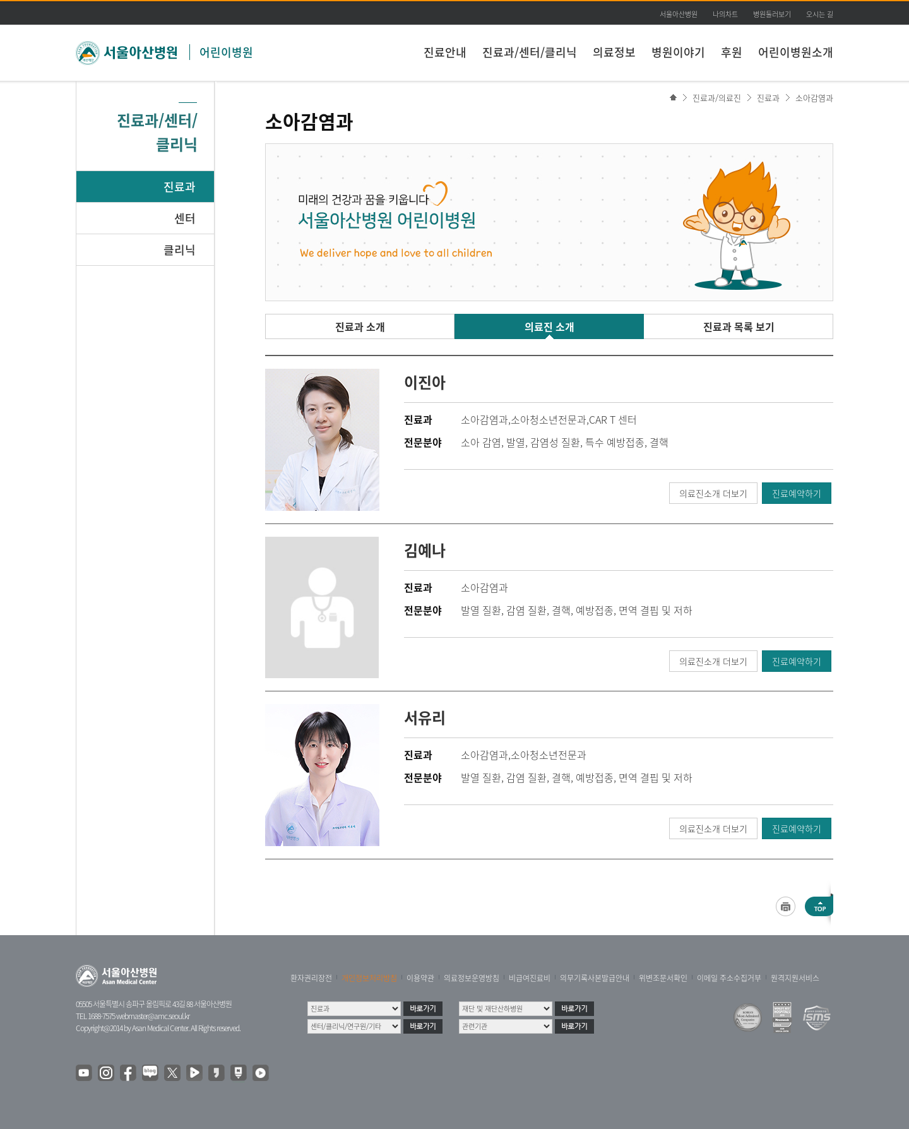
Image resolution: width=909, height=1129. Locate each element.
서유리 (425, 717)
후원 (731, 52)
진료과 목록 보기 (739, 326)
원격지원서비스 (795, 978)
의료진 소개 (549, 326)
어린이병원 (226, 52)
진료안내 (445, 52)
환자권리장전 (311, 978)
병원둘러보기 (772, 14)
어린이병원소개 (795, 52)
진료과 (179, 186)
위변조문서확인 (663, 978)
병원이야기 (678, 52)
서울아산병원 (679, 14)
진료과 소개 (360, 326)
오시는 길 (819, 14)
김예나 (425, 550)
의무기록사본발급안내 (594, 978)
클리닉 (179, 249)
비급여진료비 (529, 978)
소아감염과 (814, 97)
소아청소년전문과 (548, 419)
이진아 (425, 382)
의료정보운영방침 (471, 978)
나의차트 (725, 14)
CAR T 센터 (613, 419)
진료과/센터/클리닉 (529, 52)
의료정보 (614, 52)
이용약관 (420, 978)
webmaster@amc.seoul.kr (152, 1016)
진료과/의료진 (716, 97)
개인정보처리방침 (369, 978)
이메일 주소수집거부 (729, 978)
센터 (185, 218)
